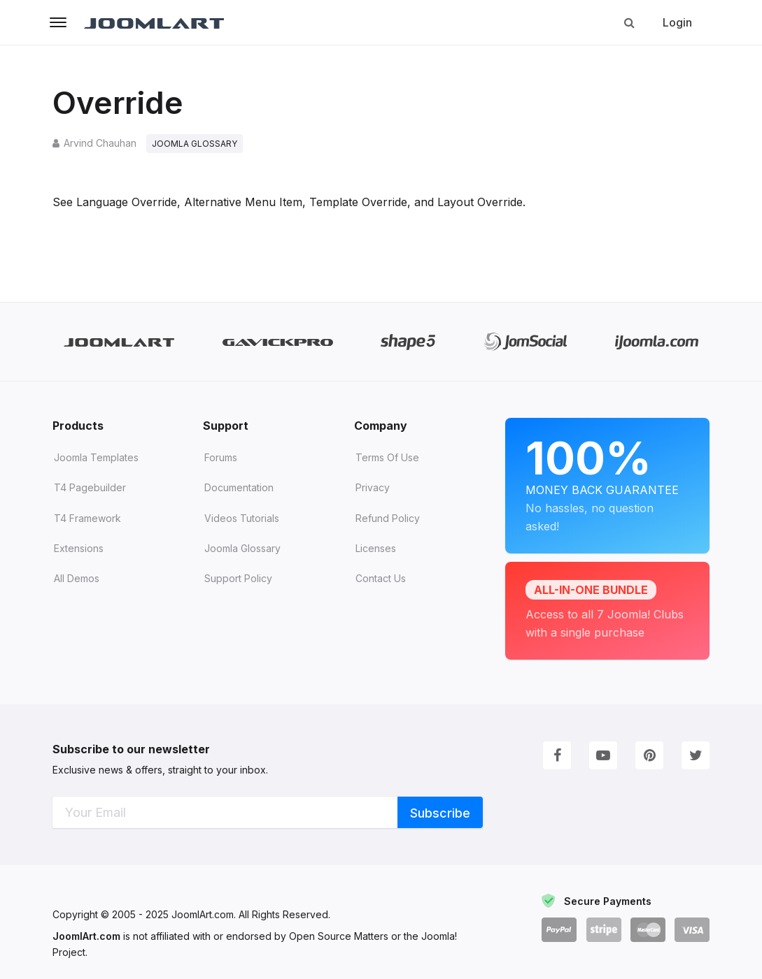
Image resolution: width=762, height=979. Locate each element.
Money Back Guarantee (607, 474)
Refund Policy (387, 518)
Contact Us (380, 578)
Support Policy (238, 578)
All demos (76, 578)
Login (677, 22)
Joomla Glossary (242, 548)
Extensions (79, 548)
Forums (220, 457)
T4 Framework (87, 518)
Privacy (372, 488)
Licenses (375, 548)
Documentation (239, 488)
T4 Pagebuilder (90, 488)
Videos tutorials (241, 518)
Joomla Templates (96, 457)
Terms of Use (387, 457)
